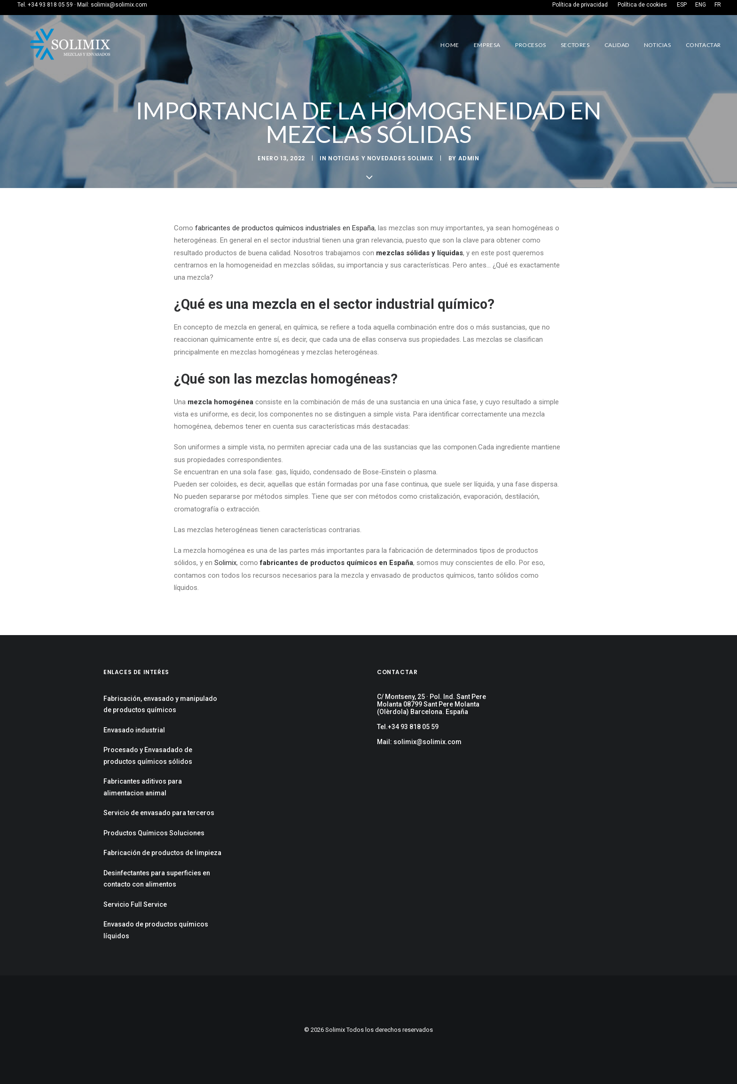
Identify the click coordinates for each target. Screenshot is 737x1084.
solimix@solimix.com (119, 4)
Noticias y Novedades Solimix (380, 158)
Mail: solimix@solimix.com (419, 742)
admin (468, 158)
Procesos (530, 44)
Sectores (575, 44)
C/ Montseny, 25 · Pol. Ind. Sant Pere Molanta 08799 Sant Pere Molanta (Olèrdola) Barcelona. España (431, 704)
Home (449, 44)
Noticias (657, 44)
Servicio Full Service (135, 904)
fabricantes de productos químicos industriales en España (285, 228)
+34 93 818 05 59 (50, 4)
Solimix (225, 562)
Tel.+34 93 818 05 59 (408, 727)
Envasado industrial (134, 730)
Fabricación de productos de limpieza (162, 852)
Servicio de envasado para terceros (158, 813)
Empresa (487, 44)
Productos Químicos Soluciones (153, 833)
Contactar (703, 44)
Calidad (616, 44)
